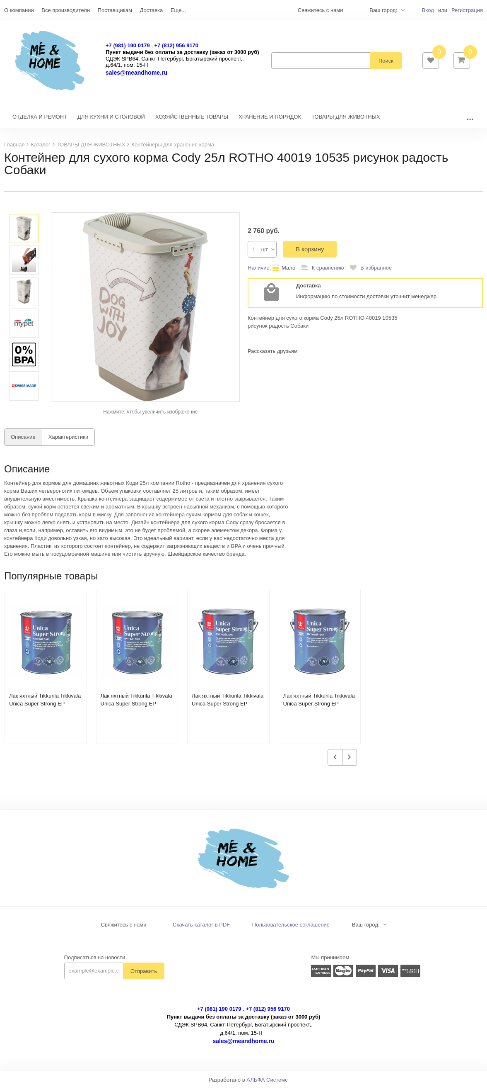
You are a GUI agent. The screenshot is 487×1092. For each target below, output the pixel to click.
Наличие (259, 272)
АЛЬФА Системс (267, 1084)
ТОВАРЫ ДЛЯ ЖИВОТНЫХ (345, 121)
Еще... (178, 10)
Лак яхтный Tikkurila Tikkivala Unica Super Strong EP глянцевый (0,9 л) (136, 708)
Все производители (65, 10)
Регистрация (467, 10)
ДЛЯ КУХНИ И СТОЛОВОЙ (111, 121)
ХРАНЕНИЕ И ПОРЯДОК (270, 121)
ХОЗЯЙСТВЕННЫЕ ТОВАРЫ (191, 121)
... (470, 121)
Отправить (143, 975)
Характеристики (68, 441)
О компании (19, 10)
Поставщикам (115, 10)
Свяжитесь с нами (124, 929)
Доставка (151, 10)
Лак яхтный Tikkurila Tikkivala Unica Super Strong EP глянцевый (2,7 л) (227, 708)
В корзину (310, 253)
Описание (23, 441)
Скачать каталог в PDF (201, 929)
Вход (428, 10)
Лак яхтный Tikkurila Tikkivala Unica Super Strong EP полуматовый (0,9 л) (45, 708)
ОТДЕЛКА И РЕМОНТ (39, 121)
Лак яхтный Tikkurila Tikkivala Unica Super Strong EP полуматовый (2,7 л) (319, 708)
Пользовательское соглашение (291, 929)
